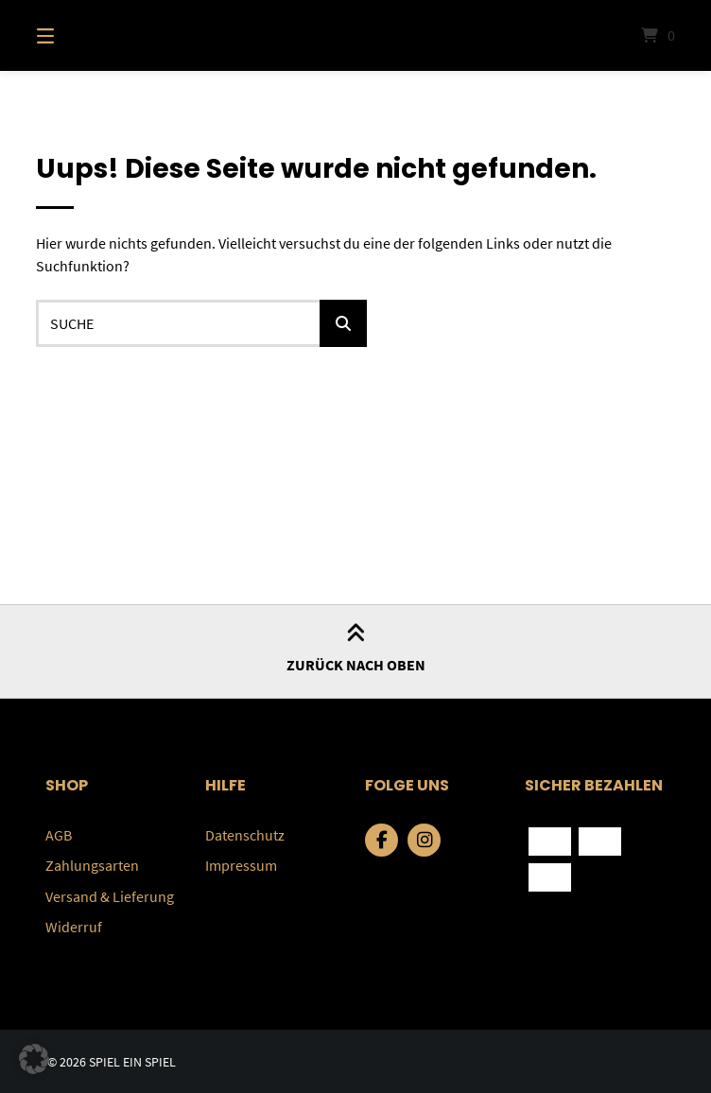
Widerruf (73, 925)
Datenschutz (245, 834)
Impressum (241, 865)
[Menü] (78, 35)
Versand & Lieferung (109, 895)
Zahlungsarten (92, 865)
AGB (58, 834)
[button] (34, 1059)
